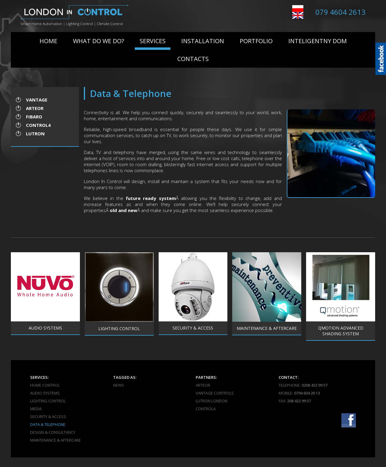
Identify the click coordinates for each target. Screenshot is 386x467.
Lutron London (211, 401)
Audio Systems (45, 393)
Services (153, 41)
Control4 (38, 125)
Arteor (34, 108)
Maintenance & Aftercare (55, 440)
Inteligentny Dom (317, 41)
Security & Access (48, 416)
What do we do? (98, 41)
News (118, 385)
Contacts (193, 59)
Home (48, 41)
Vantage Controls (215, 393)
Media (36, 408)
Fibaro (34, 117)
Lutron (35, 133)
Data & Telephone (47, 424)
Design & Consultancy (52, 432)
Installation (202, 41)
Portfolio (256, 41)
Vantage (36, 100)
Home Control (45, 385)
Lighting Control (48, 401)
